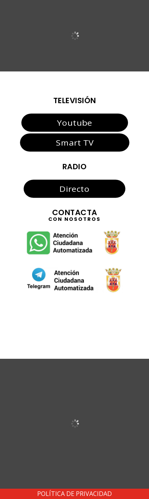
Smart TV (74, 142)
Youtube (74, 122)
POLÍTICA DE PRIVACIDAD (74, 493)
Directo (74, 188)
